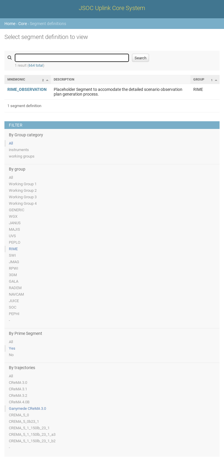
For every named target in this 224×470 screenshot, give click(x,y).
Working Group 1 (23, 184)
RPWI (13, 268)
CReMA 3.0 (18, 382)
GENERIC (16, 210)
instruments (19, 150)
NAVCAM (16, 294)
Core (22, 23)
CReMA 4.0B (19, 402)
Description (64, 79)
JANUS (15, 223)
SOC (12, 307)
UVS (12, 236)
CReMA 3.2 (18, 395)
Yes (12, 348)
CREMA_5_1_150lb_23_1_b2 (32, 441)
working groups (22, 156)
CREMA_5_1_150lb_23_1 (29, 428)
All (11, 143)
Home (9, 23)
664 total (36, 65)
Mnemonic (16, 79)
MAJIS (14, 229)
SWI (12, 255)
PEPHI (14, 314)
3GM (13, 275)
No (11, 355)
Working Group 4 (23, 203)
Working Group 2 (23, 190)
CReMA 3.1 (18, 389)
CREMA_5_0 (19, 415)
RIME (13, 249)
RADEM (15, 288)
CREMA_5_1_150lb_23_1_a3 (32, 434)
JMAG (14, 262)
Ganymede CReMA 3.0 (27, 408)
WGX (13, 216)
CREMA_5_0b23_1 (24, 421)
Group (198, 79)
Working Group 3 (23, 197)
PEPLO (14, 242)
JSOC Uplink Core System (112, 8)
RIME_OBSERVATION (27, 89)
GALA (13, 281)
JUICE (14, 301)
